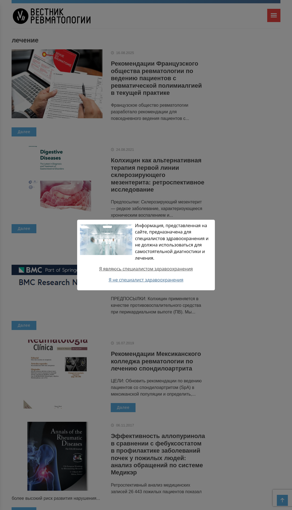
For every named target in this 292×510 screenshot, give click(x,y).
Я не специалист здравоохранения (146, 280)
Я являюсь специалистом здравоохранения (146, 269)
